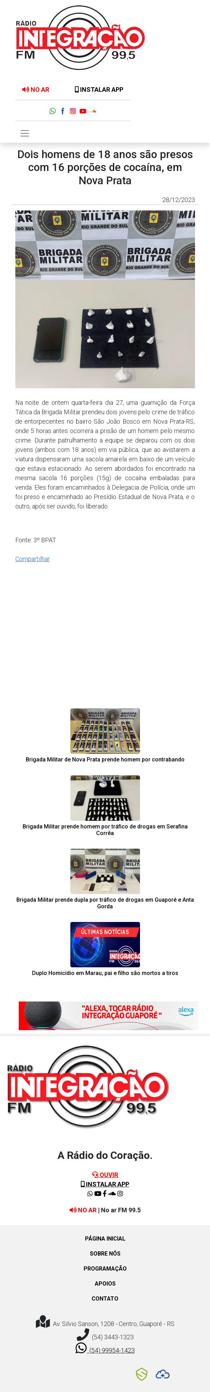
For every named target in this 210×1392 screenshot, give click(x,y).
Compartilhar (32, 559)
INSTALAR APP (99, 89)
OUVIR (105, 1174)
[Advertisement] (105, 650)
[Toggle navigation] (24, 133)
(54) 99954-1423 (105, 1348)
